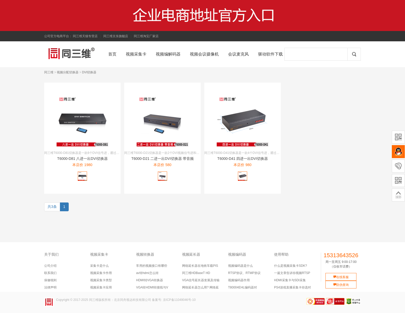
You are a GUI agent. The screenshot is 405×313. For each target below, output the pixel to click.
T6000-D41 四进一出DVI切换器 (242, 158)
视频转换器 (145, 254)
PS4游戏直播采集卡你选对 (292, 287)
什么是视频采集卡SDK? (290, 266)
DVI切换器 (89, 72)
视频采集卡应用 (101, 287)
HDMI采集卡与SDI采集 (290, 280)
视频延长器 (191, 254)
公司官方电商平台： (58, 36)
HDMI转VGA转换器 (149, 280)
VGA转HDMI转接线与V (152, 287)
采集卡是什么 (99, 266)
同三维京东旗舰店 (115, 36)
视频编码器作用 (239, 280)
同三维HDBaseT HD (196, 273)
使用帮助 (281, 254)
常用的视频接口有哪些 (151, 266)
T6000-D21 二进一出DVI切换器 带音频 (162, 158)
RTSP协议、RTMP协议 (244, 273)
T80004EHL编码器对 (242, 287)
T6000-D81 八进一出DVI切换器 (82, 158)
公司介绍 (50, 266)
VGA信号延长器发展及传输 (201, 280)
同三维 (48, 72)
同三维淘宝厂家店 (146, 36)
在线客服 (341, 277)
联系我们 (50, 273)
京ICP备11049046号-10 (179, 300)
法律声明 (50, 287)
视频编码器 (237, 254)
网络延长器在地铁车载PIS (200, 266)
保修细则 (50, 280)
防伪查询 (341, 285)
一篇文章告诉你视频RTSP (292, 273)
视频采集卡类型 (101, 280)
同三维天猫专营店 (85, 36)
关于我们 (51, 254)
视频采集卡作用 (101, 273)
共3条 (52, 207)
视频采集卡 (99, 254)
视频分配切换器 (68, 72)
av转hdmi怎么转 (147, 273)
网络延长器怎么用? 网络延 (200, 287)
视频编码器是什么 (240, 266)
